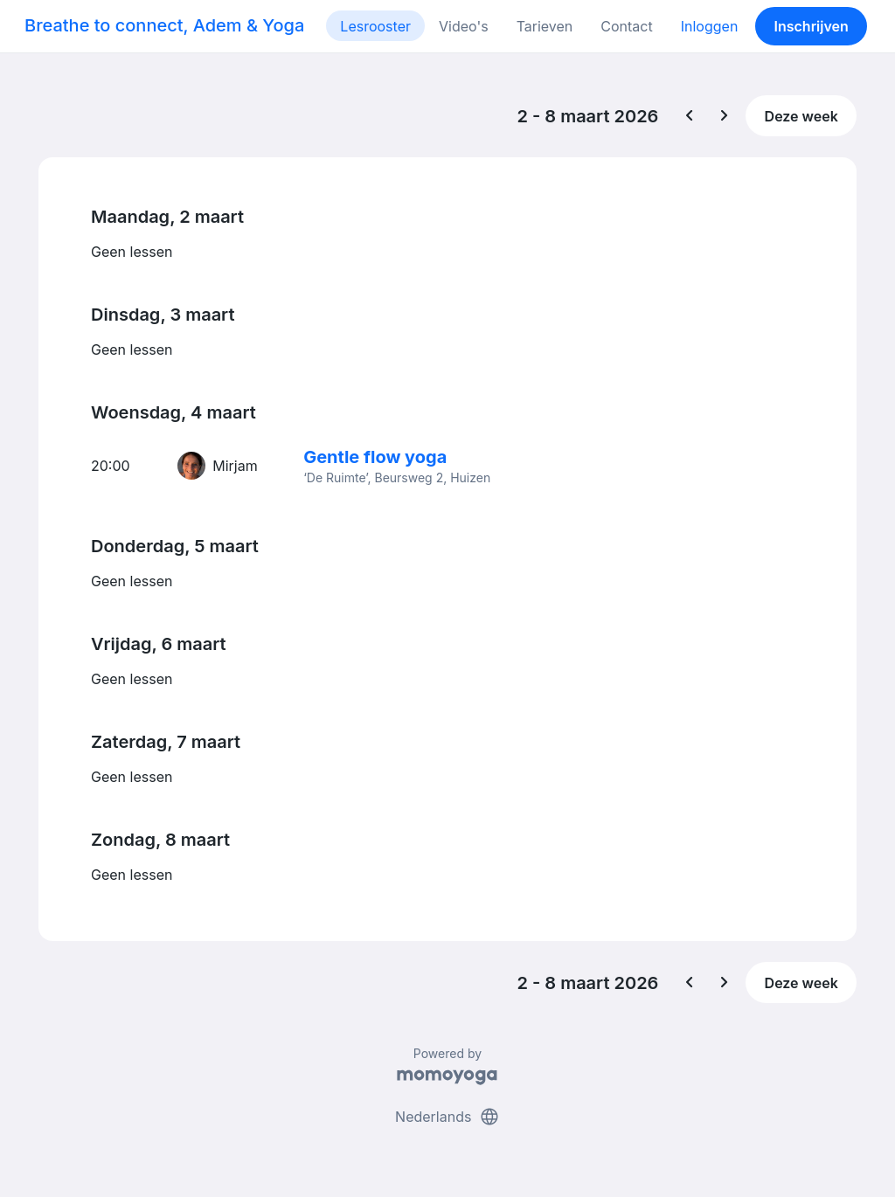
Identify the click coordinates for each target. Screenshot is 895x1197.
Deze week (801, 116)
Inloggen (710, 26)
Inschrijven (811, 26)
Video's (464, 26)
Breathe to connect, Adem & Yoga (164, 25)
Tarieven (545, 26)
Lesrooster (375, 26)
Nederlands (447, 1116)
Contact (626, 26)
